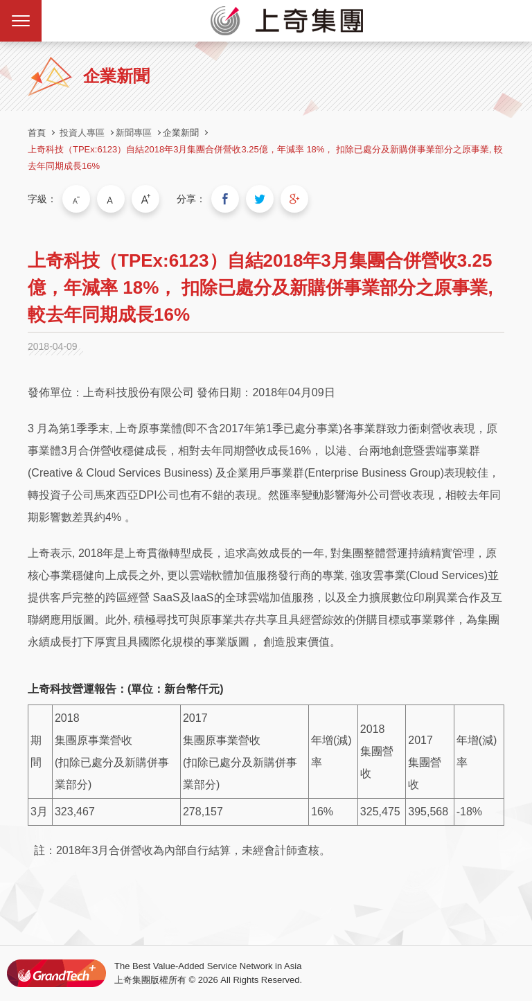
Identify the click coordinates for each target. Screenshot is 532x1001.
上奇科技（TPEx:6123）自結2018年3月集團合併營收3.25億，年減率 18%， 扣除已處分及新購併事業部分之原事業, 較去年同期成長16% (265, 157)
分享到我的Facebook (225, 199)
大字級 (145, 199)
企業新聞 (181, 132)
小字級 (76, 199)
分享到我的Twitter (260, 199)
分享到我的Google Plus (294, 199)
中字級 (111, 199)
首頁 (37, 132)
